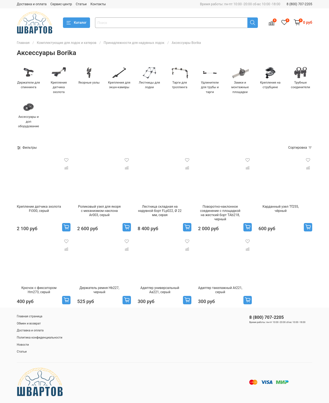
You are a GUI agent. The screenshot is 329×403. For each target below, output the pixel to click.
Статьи (81, 4)
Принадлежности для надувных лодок (134, 43)
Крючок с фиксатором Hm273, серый (39, 290)
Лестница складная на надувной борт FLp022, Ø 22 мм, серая (159, 211)
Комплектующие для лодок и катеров (66, 43)
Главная (23, 43)
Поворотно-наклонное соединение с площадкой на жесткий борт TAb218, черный (220, 213)
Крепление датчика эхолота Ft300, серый (39, 209)
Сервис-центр (61, 4)
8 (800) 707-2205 (299, 4)
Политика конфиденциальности (39, 337)
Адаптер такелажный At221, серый (220, 290)
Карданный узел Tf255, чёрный (280, 209)
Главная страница (29, 316)
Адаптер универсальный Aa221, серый (159, 290)
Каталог (76, 23)
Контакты (98, 4)
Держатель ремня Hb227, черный (99, 290)
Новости (23, 345)
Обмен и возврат (29, 323)
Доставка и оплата (32, 4)
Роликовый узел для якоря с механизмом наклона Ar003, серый (99, 211)
